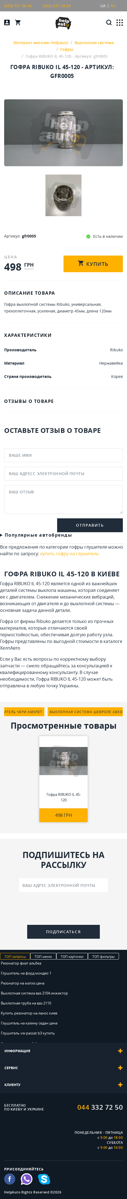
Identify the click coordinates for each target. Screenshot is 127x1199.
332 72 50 (100, 1107)
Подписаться (63, 931)
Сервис (63, 1068)
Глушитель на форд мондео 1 (26, 973)
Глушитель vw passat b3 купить (28, 1033)
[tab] (63, 1051)
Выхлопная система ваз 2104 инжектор (34, 993)
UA (103, 5)
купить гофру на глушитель (69, 554)
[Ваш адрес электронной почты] (63, 885)
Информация (63, 1051)
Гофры (7, 641)
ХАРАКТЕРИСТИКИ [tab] (28, 335)
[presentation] (63, 909)
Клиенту (63, 1085)
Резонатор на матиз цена (22, 983)
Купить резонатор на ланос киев (29, 1013)
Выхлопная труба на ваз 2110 (26, 1003)
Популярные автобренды (38, 535)
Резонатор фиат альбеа (21, 963)
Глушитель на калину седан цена (29, 1023)
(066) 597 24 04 (57, 5)
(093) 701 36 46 (18, 5)
